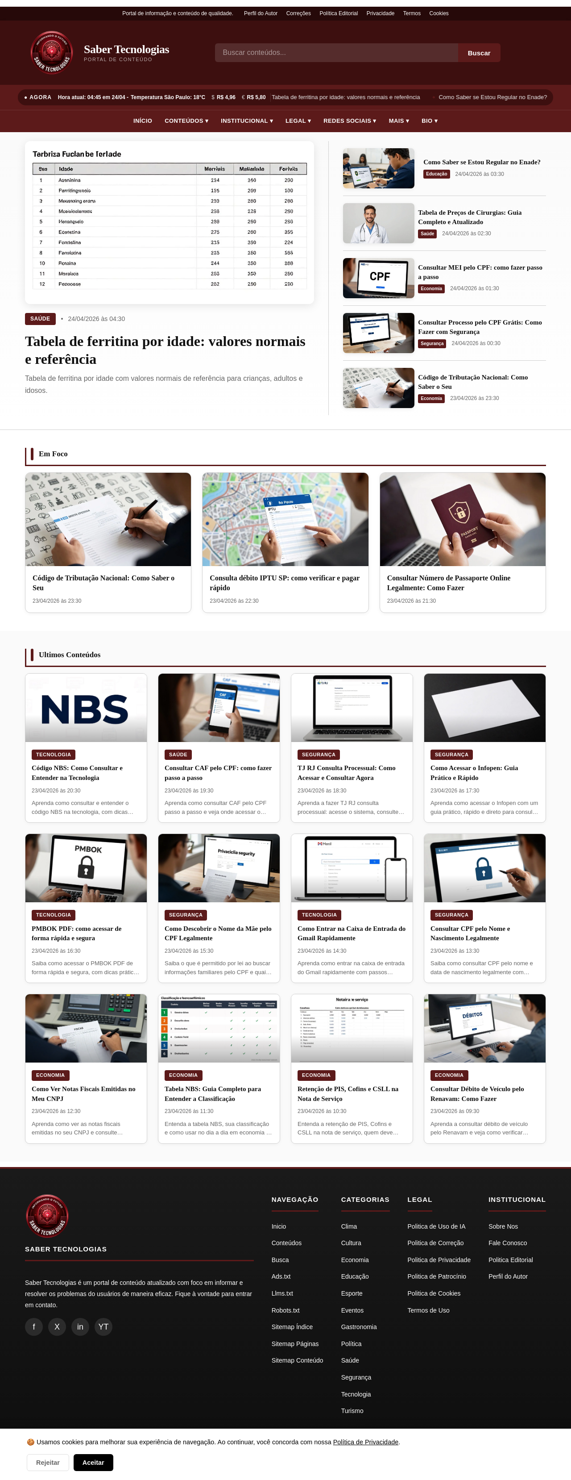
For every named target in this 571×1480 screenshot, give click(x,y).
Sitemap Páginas (295, 1343)
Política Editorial (338, 13)
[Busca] (336, 52)
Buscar (479, 53)
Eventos (352, 1310)
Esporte (352, 1293)
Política (351, 1343)
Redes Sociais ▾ (349, 120)
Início (142, 120)
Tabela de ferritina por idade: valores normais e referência (347, 97)
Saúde (40, 319)
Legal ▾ (298, 120)
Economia (431, 288)
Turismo (352, 1410)
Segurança (432, 343)
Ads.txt (281, 1276)
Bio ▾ (430, 120)
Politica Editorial (510, 1259)
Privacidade (381, 13)
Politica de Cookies (434, 1293)
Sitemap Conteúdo (297, 1360)
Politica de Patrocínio (437, 1276)
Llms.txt (282, 1293)
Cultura (351, 1243)
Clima (349, 1226)
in (80, 1326)
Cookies (439, 13)
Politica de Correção (436, 1243)
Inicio (279, 1226)
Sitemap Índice (292, 1326)
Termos (412, 13)
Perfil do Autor (260, 13)
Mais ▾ (399, 120)
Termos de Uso (429, 1310)
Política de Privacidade (365, 1442)
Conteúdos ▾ (186, 120)
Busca (280, 1259)
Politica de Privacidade (439, 1259)
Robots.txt (286, 1310)
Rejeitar (48, 1462)
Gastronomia (359, 1326)
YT (103, 1326)
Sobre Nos (503, 1226)
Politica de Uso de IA (437, 1226)
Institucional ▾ (247, 120)
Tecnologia (53, 754)
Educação (436, 173)
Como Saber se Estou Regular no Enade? (495, 97)
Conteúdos (287, 1243)
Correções (298, 13)
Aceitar (93, 1462)
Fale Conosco (507, 1243)
